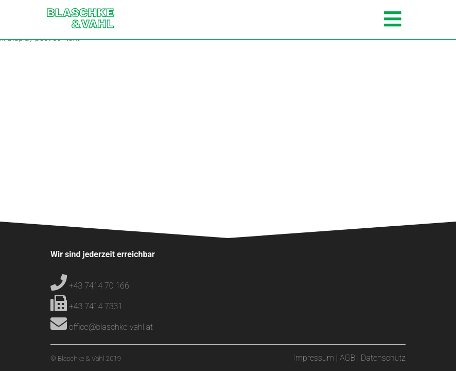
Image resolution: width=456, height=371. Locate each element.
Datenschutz (383, 358)
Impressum (314, 358)
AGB (347, 358)
